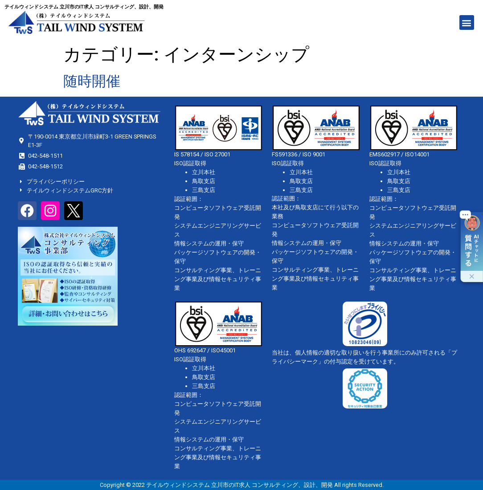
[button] (466, 22)
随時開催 (91, 81)
